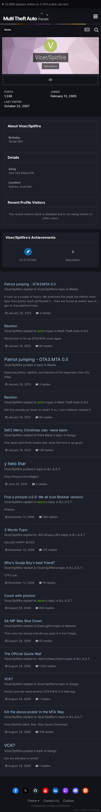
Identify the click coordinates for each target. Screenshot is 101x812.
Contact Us (51, 800)
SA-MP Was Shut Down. (23, 621)
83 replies (44, 640)
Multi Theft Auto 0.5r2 (73, 331)
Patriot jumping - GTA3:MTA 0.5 (30, 284)
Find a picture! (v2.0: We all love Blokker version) (43, 497)
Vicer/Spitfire (13, 289)
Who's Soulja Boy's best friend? (29, 563)
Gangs (71, 435)
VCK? (8, 679)
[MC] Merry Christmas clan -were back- (36, 430)
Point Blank (45, 435)
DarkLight (44, 626)
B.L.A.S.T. (54, 469)
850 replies (45, 608)
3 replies (43, 313)
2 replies (39, 484)
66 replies (44, 346)
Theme (33, 800)
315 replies (48, 549)
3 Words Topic (16, 530)
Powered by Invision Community (50, 805)
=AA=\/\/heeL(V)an (50, 659)
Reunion (10, 326)
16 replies (47, 582)
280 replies (48, 517)
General (70, 626)
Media (73, 289)
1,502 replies (46, 666)
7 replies (43, 699)
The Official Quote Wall (22, 654)
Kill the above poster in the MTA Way (34, 712)
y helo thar (15, 463)
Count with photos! (19, 595)
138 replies (45, 450)
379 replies (45, 731)
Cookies (68, 800)
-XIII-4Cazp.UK (47, 535)
